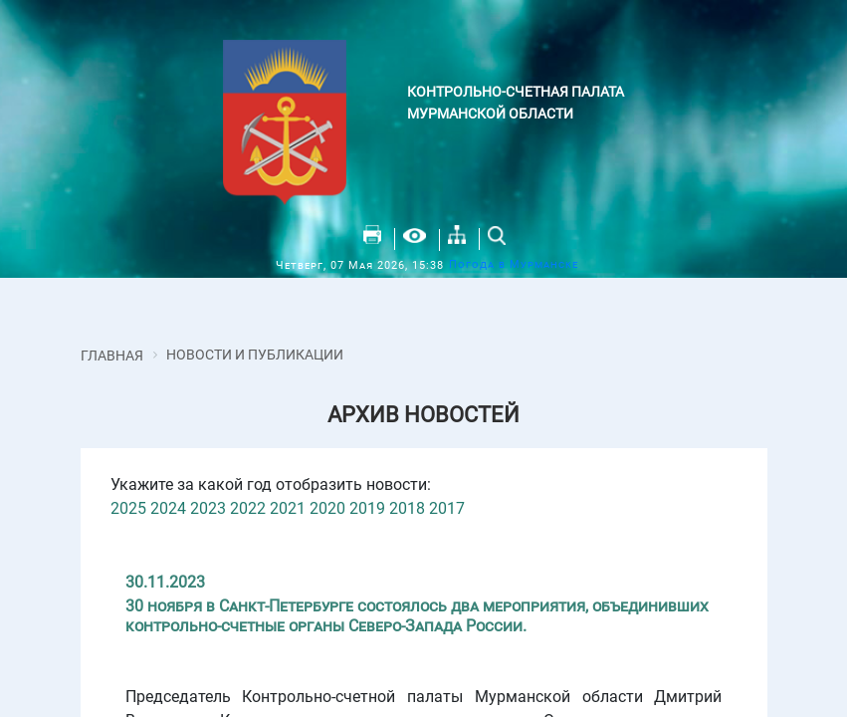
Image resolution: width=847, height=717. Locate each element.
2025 (128, 508)
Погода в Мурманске (513, 264)
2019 (367, 508)
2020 (327, 508)
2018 (407, 508)
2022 (248, 508)
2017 (447, 508)
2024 (168, 508)
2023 (208, 508)
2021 (288, 508)
